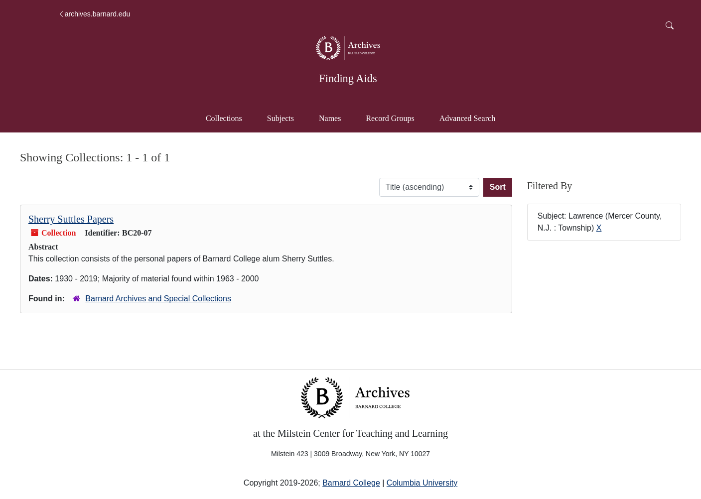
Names (330, 118)
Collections (224, 118)
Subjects (280, 118)
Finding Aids (348, 78)
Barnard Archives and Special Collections (158, 298)
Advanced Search (472, 117)
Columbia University (422, 483)
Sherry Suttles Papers (71, 219)
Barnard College (351, 483)
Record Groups (390, 118)
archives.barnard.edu (94, 14)
